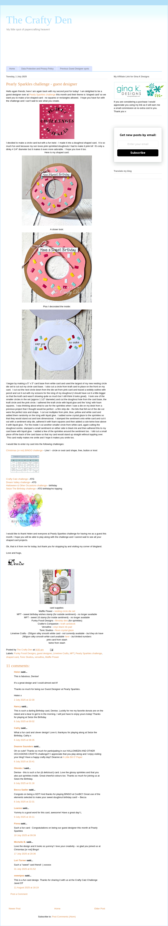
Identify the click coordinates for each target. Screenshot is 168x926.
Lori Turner (20, 860)
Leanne (18, 808)
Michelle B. (20, 842)
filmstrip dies (61, 620)
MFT (72, 653)
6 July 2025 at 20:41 (24, 761)
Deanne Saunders (23, 746)
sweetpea (19, 875)
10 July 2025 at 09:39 (25, 835)
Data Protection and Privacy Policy (37, 68)
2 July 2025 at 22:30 (24, 699)
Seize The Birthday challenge (21, 488)
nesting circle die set (64, 611)
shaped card (12, 657)
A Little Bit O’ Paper (72, 757)
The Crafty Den (39, 20)
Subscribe (137, 152)
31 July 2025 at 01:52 (25, 869)
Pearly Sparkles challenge (42, 94)
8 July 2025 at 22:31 (24, 801)
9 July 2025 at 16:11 (24, 817)
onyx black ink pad (62, 627)
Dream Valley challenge (18, 482)
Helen (17, 672)
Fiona (17, 823)
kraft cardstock (68, 623)
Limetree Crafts (61, 653)
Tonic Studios (26, 657)
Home (12, 68)
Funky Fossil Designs (25, 653)
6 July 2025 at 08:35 (24, 740)
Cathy (17, 728)
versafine (39, 657)
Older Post (99, 908)
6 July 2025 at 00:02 (24, 721)
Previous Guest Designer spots (74, 68)
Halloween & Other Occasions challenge (26, 485)
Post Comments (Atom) (64, 916)
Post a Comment (18, 894)
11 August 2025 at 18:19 (26, 887)
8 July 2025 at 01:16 (24, 783)
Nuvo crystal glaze (64, 630)
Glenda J (19, 768)
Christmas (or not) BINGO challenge (24, 450)
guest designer (44, 653)
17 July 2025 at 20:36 (25, 853)
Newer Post (14, 908)
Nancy (17, 706)
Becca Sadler (21, 789)
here (67, 636)
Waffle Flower (52, 657)
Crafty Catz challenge (17, 479)
